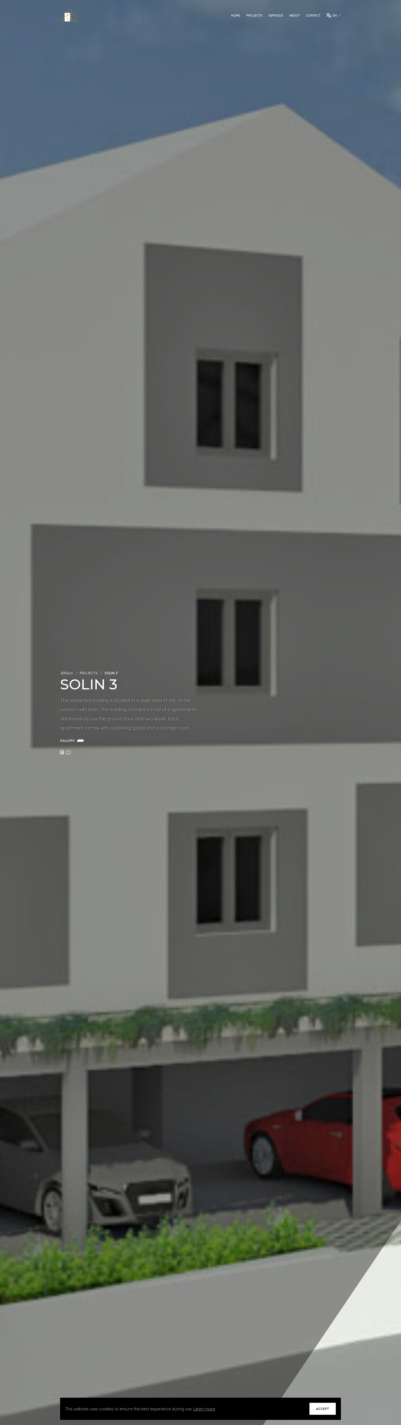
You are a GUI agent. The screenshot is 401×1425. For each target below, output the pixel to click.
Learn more (204, 1408)
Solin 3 (111, 673)
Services (276, 15)
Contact (313, 15)
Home (235, 15)
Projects (254, 15)
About (294, 15)
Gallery (73, 741)
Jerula (66, 673)
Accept (322, 1409)
